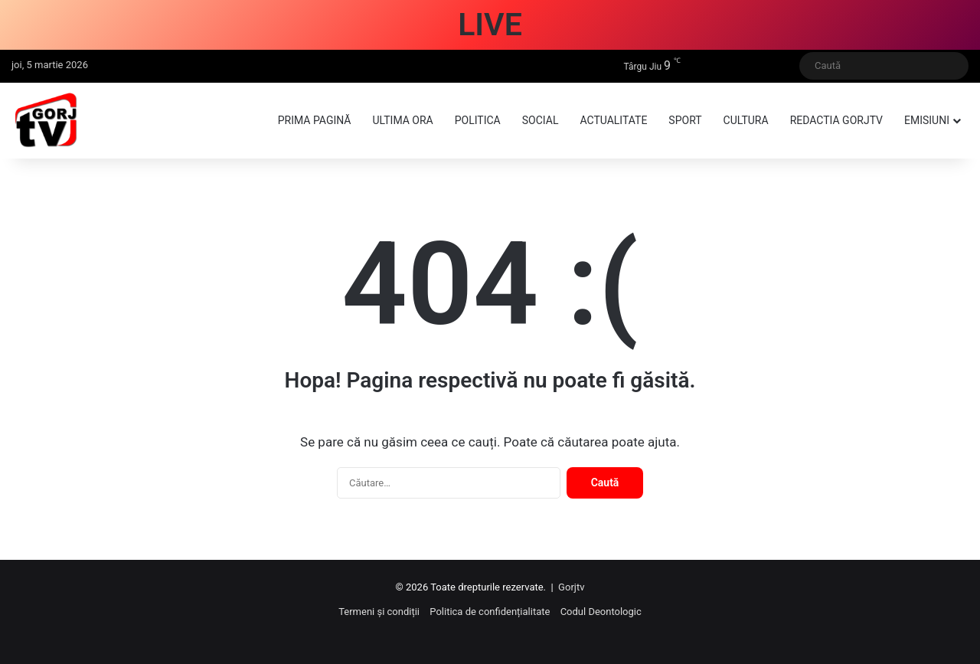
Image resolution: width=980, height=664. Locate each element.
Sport (684, 120)
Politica (478, 120)
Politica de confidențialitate (490, 611)
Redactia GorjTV (836, 120)
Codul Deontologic (601, 611)
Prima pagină (314, 120)
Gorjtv (571, 587)
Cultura (746, 120)
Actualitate (613, 120)
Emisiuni (926, 120)
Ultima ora (402, 120)
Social (540, 120)
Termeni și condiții (379, 611)
